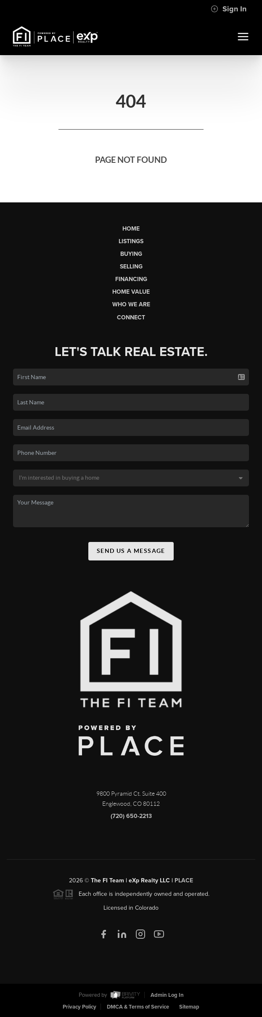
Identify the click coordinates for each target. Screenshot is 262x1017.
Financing (131, 279)
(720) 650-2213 (131, 818)
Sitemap (189, 1007)
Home (131, 228)
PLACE (184, 882)
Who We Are (131, 304)
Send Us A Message (131, 553)
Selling (131, 266)
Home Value (131, 291)
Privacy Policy (79, 1007)
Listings (131, 241)
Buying (131, 254)
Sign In (228, 9)
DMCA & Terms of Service (138, 1007)
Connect (131, 317)
